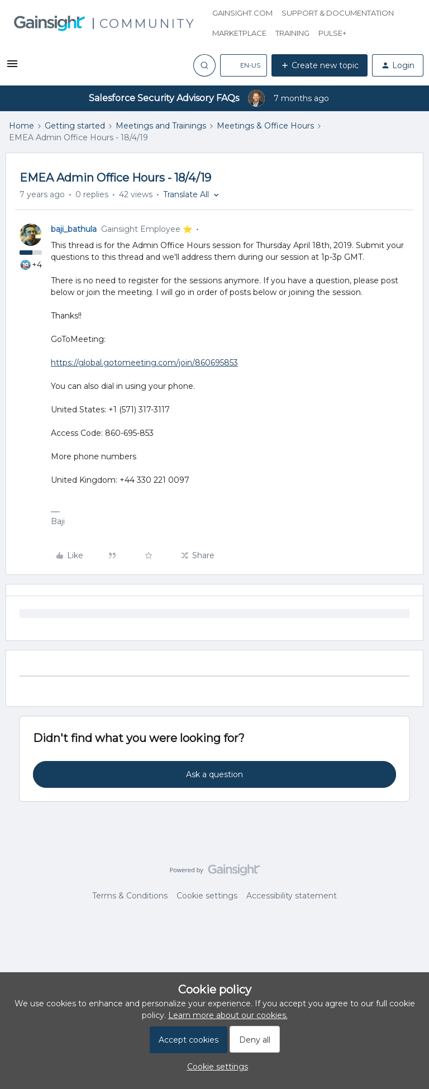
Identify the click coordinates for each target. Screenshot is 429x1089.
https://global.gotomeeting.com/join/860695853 (144, 363)
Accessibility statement (291, 896)
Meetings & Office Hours (265, 126)
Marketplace (239, 32)
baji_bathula (74, 229)
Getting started (75, 126)
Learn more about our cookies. (228, 1015)
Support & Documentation (338, 12)
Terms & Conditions (130, 896)
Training (292, 32)
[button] (12, 68)
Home (21, 126)
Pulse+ (332, 32)
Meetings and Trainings (161, 126)
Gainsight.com (242, 12)
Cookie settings (207, 896)
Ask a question (214, 774)
